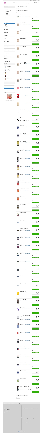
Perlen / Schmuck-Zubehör (7, 49)
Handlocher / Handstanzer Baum (24, 386)
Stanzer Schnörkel (22, 173)
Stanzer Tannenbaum (23, 46)
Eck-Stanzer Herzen (23, 212)
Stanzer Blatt (22, 181)
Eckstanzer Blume (22, 236)
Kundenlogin (34, 0)
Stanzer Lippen (22, 244)
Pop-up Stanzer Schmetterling (24, 339)
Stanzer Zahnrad (22, 78)
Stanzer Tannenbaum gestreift (24, 323)
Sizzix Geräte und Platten (7, 22)
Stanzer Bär (22, 149)
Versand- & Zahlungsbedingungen (7, 409)
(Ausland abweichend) (27, 16)
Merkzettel (38, 0)
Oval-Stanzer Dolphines (23, 347)
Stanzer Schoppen (22, 70)
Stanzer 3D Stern (22, 102)
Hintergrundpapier (7, 18)
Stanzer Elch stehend (23, 141)
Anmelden (9, 88)
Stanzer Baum (22, 86)
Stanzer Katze (22, 252)
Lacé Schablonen (7, 19)
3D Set (5, 12)
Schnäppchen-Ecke (6, 52)
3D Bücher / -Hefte (7, 8)
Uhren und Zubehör (6, 58)
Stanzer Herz (22, 165)
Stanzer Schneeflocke (23, 62)
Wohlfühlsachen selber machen (9, 100)
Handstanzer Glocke (23, 157)
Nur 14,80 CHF (9, 102)
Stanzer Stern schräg (23, 299)
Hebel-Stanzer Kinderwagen (24, 331)
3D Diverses (6, 9)
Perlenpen (6, 20)
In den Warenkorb (35, 28)
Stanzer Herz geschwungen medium (25, 315)
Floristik (5, 40)
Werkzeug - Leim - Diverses (7, 61)
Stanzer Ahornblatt (22, 355)
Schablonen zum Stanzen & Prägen (9, 21)
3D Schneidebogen (7, 11)
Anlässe (5, 28)
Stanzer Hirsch (22, 220)
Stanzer (6, 23)
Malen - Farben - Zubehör (7, 46)
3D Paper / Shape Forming (8, 10)
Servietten (5, 55)
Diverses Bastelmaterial (6, 37)
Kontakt (4, 408)
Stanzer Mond (22, 94)
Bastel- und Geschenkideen (7, 31)
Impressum (5, 407)
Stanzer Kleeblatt (22, 268)
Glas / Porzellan (6, 43)
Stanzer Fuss (22, 15)
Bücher (5, 34)
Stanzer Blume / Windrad (23, 54)
